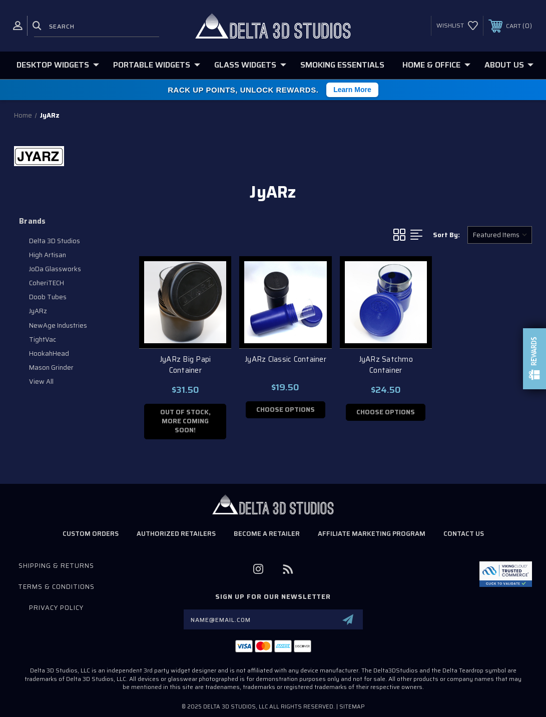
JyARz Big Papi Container (185, 365)
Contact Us (463, 533)
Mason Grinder (51, 367)
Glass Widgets (250, 65)
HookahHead (49, 353)
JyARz (38, 311)
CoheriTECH (46, 283)
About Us (508, 65)
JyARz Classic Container (285, 359)
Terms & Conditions (56, 586)
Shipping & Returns (56, 565)
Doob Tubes (48, 297)
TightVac (42, 339)
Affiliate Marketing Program (371, 533)
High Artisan (47, 255)
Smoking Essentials (342, 65)
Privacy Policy (56, 607)
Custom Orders (91, 533)
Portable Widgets (156, 65)
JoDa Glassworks (55, 269)
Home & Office (436, 65)
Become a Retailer (267, 533)
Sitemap (352, 706)
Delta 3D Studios (54, 241)
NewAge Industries (58, 325)
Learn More (352, 90)
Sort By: (446, 235)
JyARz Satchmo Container (386, 365)
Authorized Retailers (176, 533)
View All (41, 381)
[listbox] (499, 235)
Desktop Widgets (58, 65)
